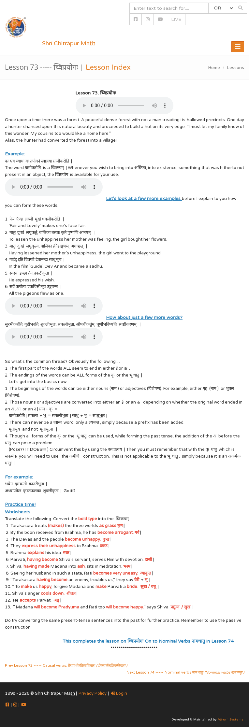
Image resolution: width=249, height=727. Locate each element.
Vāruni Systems (230, 719)
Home (214, 67)
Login (119, 693)
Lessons (235, 67)
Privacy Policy (93, 693)
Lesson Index (108, 67)
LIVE (176, 19)
